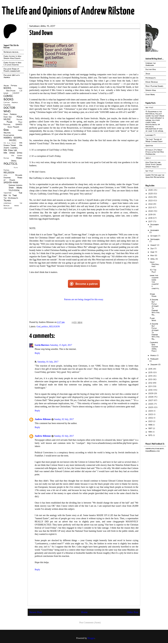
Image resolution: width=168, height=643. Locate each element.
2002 (151, 418)
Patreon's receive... (11, 52)
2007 (151, 400)
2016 (150, 369)
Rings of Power (13, 178)
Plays (16, 167)
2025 (150, 193)
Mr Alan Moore (10, 143)
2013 (150, 379)
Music (19, 157)
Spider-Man (150, 90)
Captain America (11, 102)
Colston (7, 105)
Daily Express (10, 114)
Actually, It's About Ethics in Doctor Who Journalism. (154, 152)
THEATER (7, 193)
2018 (150, 218)
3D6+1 (148, 158)
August (153, 245)
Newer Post (35, 612)
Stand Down (153, 295)
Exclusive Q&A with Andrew (12, 76)
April (152, 259)
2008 (151, 397)
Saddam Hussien (15, 185)
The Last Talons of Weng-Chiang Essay (154, 140)
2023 (150, 200)
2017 (150, 221)
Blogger (91, 638)
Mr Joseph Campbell (13, 146)
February (154, 359)
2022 (150, 204)
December (154, 224)
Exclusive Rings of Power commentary (12, 70)
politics (44, 326)
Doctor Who (150, 69)
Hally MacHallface (154, 264)
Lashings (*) (150, 135)
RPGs (5, 175)
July (152, 248)
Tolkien (7, 200)
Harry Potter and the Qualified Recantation (154, 176)
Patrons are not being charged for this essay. (84, 299)
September (154, 239)
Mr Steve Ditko (13, 152)
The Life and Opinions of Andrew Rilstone (68, 11)
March (153, 355)
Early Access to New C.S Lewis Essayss (12, 63)
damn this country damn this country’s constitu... (154, 283)
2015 (150, 372)
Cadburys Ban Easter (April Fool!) (154, 346)
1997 (150, 428)
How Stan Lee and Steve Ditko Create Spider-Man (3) (153, 164)
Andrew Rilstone (43, 419)
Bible (20, 88)
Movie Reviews (151, 82)
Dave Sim (8, 117)
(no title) (149, 107)
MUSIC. (13, 140)
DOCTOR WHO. (9, 109)
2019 (150, 214)
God (38, 326)
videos (16, 205)
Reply (37, 353)
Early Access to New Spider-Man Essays (12, 57)
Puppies (6, 170)
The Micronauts (11, 198)
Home (84, 612)
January (154, 364)
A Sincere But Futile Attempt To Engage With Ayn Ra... (154, 307)
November (154, 230)
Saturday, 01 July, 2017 (47, 361)
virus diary (8, 208)
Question (149, 145)
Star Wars (15, 187)
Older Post (132, 612)
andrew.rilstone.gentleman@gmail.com (154, 449)
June (152, 252)
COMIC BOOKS (8, 97)
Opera (13, 160)
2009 (151, 393)
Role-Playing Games (154, 86)
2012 (150, 383)
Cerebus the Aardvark (150, 64)
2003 (151, 414)
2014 (150, 376)
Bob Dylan (10, 90)
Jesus (147, 73)
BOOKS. (7, 88)
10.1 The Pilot (153, 271)
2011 (150, 386)
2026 (151, 190)
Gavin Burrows (42, 345)
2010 (150, 390)
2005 (151, 407)
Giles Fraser (13, 127)
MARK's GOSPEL (13, 137)
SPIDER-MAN (11, 182)
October (154, 236)
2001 (150, 421)
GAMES (19, 124)
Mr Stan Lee (10, 150)
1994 (150, 432)
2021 (150, 207)
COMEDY (16, 93)
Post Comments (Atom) (90, 622)
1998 (150, 425)
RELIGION (54, 326)
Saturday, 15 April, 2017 (61, 345)
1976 (150, 435)
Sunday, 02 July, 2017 (64, 419)
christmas (7, 203)
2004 (151, 411)
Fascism (19, 119)
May (152, 255)
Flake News (153, 319)
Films (9, 121)
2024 (150, 197)
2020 (151, 211)
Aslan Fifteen (10, 85)
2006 (151, 404)
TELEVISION (14, 190)
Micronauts (150, 78)
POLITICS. (11, 164)
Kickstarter (9, 135)
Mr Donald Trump (13, 144)
